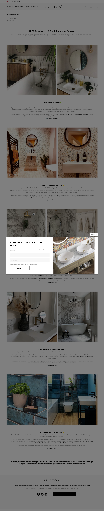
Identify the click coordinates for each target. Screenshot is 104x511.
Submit (19, 268)
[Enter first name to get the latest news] (29, 255)
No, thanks (94, 234)
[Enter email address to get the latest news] (29, 260)
